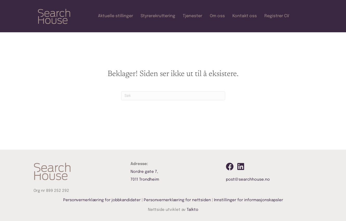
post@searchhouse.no (248, 180)
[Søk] (173, 95)
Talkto (192, 210)
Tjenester (192, 16)
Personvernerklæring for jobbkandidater (102, 200)
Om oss (217, 16)
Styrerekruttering (158, 16)
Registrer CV (276, 16)
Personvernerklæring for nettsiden (177, 200)
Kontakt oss (244, 16)
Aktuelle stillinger (115, 16)
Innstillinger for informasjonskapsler (248, 200)
